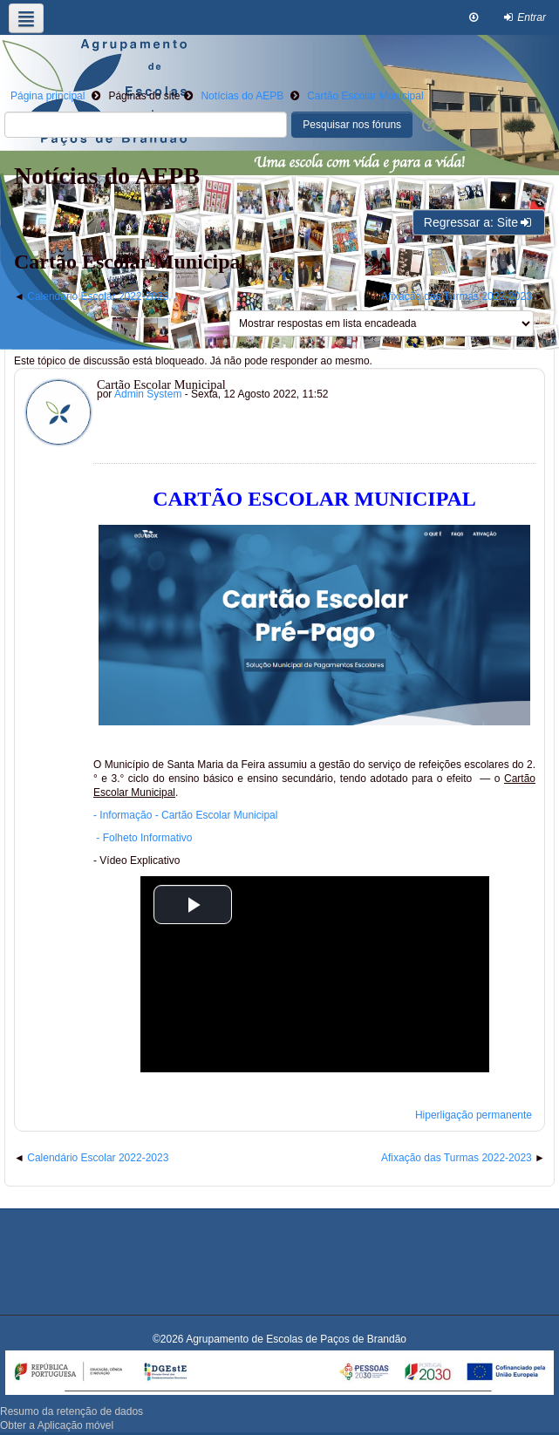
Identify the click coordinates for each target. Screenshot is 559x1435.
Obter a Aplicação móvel (56, 1425)
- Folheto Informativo (144, 838)
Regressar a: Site (479, 222)
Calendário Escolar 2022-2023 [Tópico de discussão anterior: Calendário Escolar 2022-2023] (97, 296)
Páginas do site (144, 96)
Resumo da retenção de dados (71, 1411)
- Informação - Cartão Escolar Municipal (185, 815)
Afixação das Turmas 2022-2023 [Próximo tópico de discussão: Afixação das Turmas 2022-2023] (456, 296)
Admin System (147, 394)
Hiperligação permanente (473, 1115)
